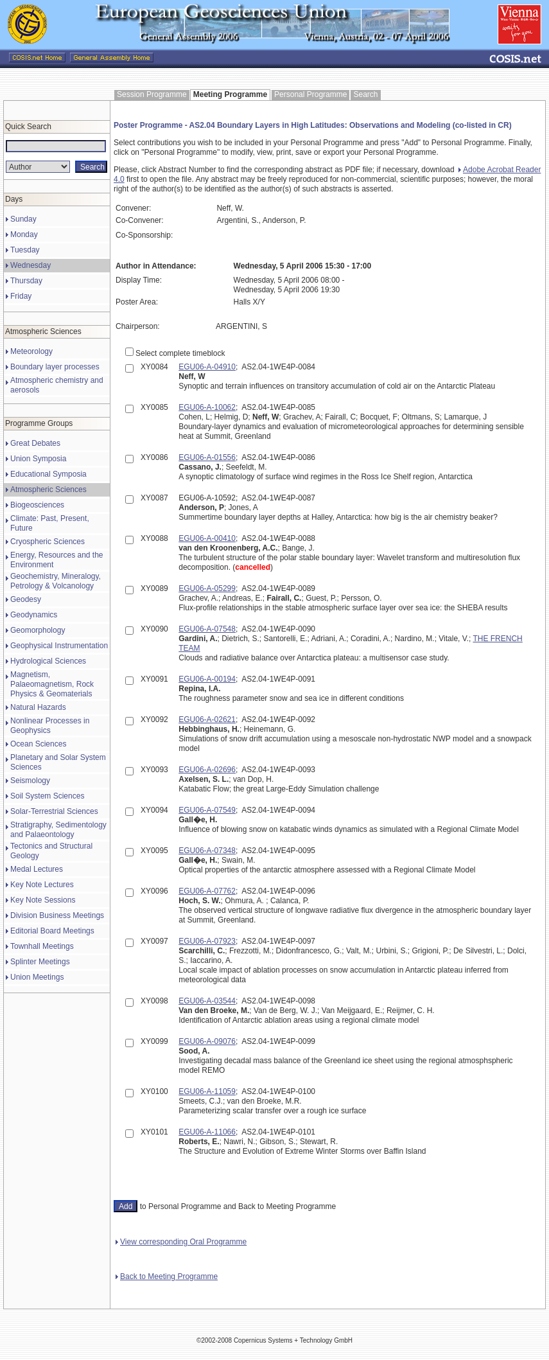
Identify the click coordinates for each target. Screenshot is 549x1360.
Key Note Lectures (42, 884)
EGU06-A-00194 (207, 679)
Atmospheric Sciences (48, 489)
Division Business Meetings (57, 915)
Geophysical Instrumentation (59, 645)
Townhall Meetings (42, 946)
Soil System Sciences (47, 795)
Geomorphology (37, 630)
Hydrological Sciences (48, 661)
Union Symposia (38, 458)
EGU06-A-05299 (207, 588)
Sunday (23, 219)
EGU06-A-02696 (207, 769)
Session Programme (152, 94)
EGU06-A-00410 (207, 538)
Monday (24, 234)
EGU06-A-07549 (207, 810)
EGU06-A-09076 (207, 1041)
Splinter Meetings (40, 961)
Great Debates (35, 443)
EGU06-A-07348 (207, 850)
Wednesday (30, 265)
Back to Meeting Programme (167, 1276)
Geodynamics (33, 614)
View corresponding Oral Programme (181, 1241)
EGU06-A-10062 (207, 407)
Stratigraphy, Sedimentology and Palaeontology (58, 829)
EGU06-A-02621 (207, 719)
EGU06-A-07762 (207, 891)
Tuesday (25, 249)
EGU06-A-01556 (207, 457)
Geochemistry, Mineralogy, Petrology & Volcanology (55, 581)
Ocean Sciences (38, 743)
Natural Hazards (38, 707)
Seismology (30, 780)
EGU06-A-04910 (207, 366)
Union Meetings (37, 977)
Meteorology (31, 351)
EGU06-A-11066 (207, 1131)
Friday (20, 296)
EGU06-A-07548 (207, 628)
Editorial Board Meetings (52, 930)
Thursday (26, 280)
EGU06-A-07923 (207, 941)
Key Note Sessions (42, 900)
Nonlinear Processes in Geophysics (49, 725)
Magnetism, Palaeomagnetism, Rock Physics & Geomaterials (52, 684)
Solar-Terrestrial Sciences (54, 811)
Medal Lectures (36, 869)
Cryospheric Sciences (47, 541)
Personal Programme (310, 94)
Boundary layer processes (55, 366)
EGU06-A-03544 (207, 1000)
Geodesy (25, 599)
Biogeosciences (37, 504)
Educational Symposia (48, 474)
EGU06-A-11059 (207, 1091)
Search (365, 94)
